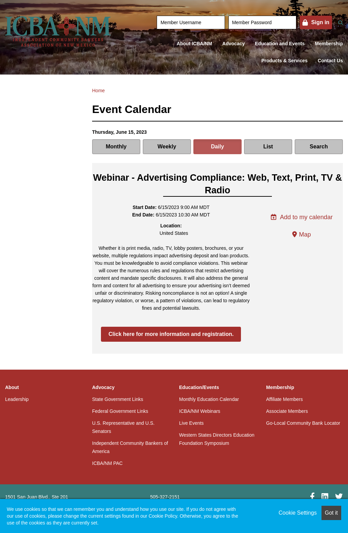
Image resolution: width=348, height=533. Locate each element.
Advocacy (233, 43)
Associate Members (287, 411)
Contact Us (330, 60)
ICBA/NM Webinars (199, 411)
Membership (329, 43)
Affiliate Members (284, 399)
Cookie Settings (298, 513)
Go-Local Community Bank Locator (303, 423)
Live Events (191, 423)
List (268, 146)
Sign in (320, 22)
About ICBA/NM (194, 43)
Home (98, 90)
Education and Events (279, 43)
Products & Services (284, 60)
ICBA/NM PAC (107, 463)
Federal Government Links (120, 411)
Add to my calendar (302, 217)
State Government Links (117, 399)
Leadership (17, 399)
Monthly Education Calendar (209, 399)
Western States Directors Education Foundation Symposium (217, 439)
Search (319, 146)
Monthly (116, 146)
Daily (217, 146)
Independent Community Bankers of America (130, 447)
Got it (331, 513)
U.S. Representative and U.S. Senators (123, 427)
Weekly (166, 146)
